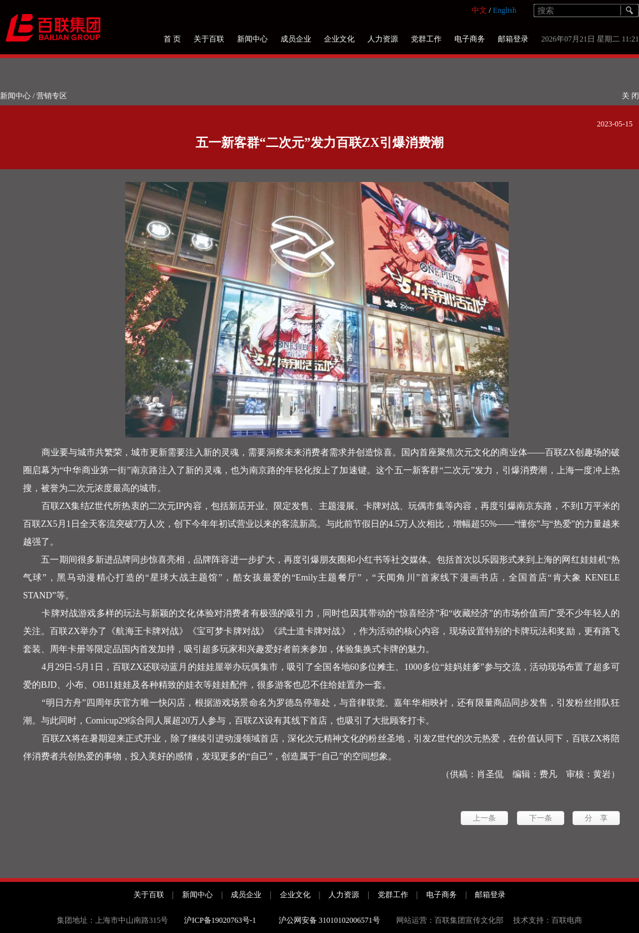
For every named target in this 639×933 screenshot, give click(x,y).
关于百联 (209, 38)
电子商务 (469, 38)
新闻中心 (252, 38)
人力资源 (382, 38)
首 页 (172, 38)
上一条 (484, 818)
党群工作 (426, 38)
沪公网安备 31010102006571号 (329, 920)
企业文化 (339, 38)
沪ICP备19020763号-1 (220, 920)
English (504, 10)
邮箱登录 (513, 38)
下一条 (540, 818)
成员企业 (296, 38)
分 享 (596, 818)
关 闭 (630, 95)
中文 (479, 10)
